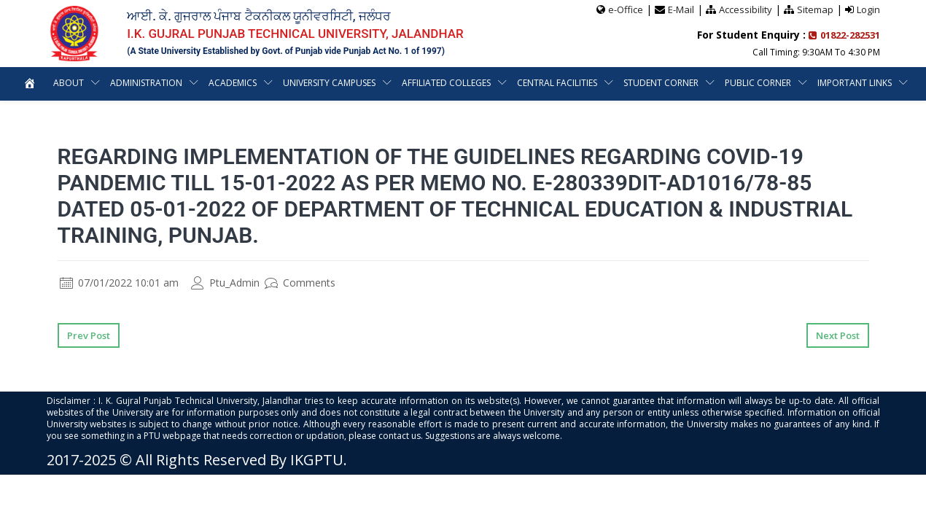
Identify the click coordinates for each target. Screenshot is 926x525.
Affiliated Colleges (498, 83)
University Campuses (379, 83)
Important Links (454, 116)
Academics (281, 83)
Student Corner (714, 83)
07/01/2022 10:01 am (119, 282)
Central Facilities (609, 83)
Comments (300, 282)
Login (868, 9)
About (114, 83)
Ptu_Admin (225, 282)
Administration (193, 83)
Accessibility (745, 9)
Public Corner (812, 83)
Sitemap (815, 9)
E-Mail (681, 9)
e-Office (625, 9)
